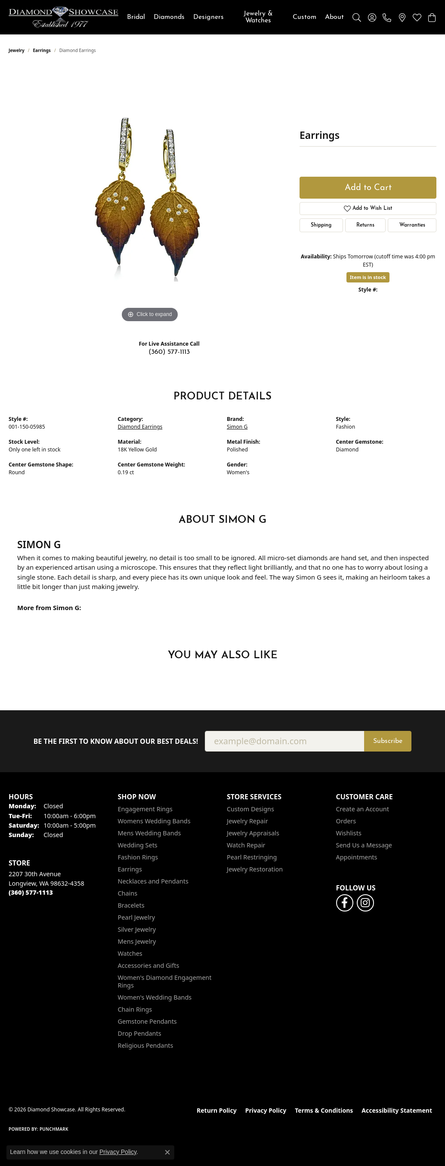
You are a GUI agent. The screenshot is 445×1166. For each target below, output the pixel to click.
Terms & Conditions (324, 1110)
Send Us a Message (364, 845)
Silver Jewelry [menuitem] (137, 929)
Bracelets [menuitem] (131, 905)
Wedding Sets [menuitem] (138, 845)
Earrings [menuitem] (130, 869)
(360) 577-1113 (169, 352)
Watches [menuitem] (130, 953)
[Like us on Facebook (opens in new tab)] (344, 902)
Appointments (356, 857)
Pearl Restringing (252, 857)
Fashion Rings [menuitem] (138, 857)
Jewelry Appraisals (253, 833)
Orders (346, 821)
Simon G (237, 426)
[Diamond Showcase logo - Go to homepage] (63, 17)
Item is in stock (368, 277)
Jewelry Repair (247, 821)
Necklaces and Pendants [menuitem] (153, 881)
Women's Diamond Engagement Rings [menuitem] (165, 981)
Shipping (321, 225)
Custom (304, 17)
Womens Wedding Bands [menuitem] (154, 821)
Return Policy (217, 1110)
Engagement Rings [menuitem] (145, 809)
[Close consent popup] (167, 1152)
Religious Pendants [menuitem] (145, 1045)
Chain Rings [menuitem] (135, 1009)
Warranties (412, 225)
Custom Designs (250, 809)
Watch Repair (246, 845)
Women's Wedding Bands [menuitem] (155, 997)
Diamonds (169, 17)
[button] (356, 17)
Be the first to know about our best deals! (116, 741)
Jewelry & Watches (258, 17)
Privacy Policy (265, 1110)
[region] (150, 196)
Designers (208, 17)
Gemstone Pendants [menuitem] (147, 1021)
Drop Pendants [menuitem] (139, 1033)
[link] (387, 17)
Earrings (42, 50)
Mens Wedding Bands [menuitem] (149, 833)
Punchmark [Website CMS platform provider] (54, 1129)
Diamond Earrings (140, 426)
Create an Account (362, 809)
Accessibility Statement (397, 1110)
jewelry (17, 50)
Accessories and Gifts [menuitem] (148, 965)
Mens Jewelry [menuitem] (137, 941)
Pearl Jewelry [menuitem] (136, 917)
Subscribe (387, 741)
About (334, 17)
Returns (365, 225)
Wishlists (349, 833)
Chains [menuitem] (128, 893)
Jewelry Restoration (255, 869)
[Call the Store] (31, 892)
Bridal (136, 17)
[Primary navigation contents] (235, 17)
